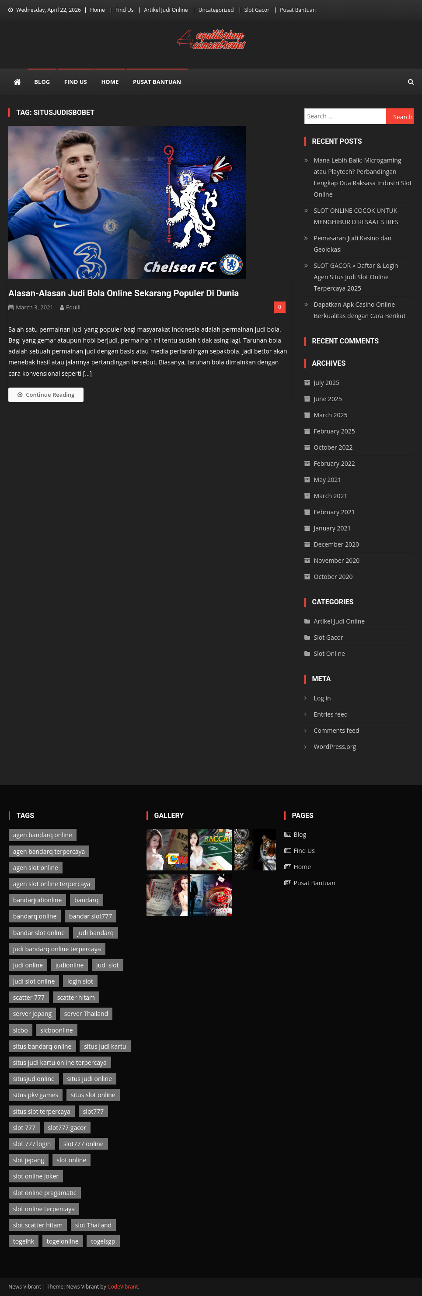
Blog (42, 82)
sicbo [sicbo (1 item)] (20, 1030)
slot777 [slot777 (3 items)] (93, 1111)
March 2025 (331, 415)
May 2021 (328, 479)
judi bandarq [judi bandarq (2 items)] (95, 933)
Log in (322, 698)
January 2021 (332, 528)
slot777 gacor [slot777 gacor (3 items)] (67, 1127)
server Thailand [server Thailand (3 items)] (86, 1013)
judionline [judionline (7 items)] (70, 965)
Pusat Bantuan (298, 10)
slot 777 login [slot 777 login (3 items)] (32, 1144)
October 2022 (333, 447)
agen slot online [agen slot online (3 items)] (35, 867)
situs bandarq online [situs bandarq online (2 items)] (42, 1046)
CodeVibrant (123, 1286)
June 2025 (328, 399)
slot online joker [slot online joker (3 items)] (36, 1176)
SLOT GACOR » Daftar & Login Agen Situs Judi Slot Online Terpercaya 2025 (356, 276)
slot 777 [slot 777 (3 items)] (24, 1127)
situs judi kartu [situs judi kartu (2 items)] (105, 1046)
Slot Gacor (257, 10)
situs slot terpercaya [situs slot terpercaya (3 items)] (41, 1111)
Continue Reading (45, 395)
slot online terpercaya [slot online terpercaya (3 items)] (44, 1209)
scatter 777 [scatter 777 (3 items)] (29, 997)
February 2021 (334, 512)
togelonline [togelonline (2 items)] (63, 1241)
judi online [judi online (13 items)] (28, 965)
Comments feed (336, 730)
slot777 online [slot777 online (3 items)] (83, 1144)
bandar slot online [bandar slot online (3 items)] (39, 933)
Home (97, 10)
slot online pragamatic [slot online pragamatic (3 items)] (45, 1193)
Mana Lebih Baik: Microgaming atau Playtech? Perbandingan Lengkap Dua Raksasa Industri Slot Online (363, 177)
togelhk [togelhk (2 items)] (23, 1241)
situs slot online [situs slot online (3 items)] (93, 1095)
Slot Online (329, 653)
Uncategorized (216, 10)
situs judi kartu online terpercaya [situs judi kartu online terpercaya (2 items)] (60, 1062)
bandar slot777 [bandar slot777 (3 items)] (90, 916)
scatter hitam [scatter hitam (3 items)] (76, 997)
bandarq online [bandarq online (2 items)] (35, 916)
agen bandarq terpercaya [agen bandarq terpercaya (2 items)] (49, 851)
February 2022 (334, 463)
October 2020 (333, 576)
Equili (73, 307)
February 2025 (334, 431)
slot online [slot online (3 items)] (72, 1160)
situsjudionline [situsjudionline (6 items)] (34, 1078)
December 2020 (336, 544)
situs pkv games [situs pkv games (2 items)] (36, 1095)
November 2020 (337, 560)
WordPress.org (335, 746)
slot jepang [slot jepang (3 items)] (28, 1160)
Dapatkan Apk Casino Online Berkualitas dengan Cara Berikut (360, 310)
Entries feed (331, 714)
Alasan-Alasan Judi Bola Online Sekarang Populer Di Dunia (123, 293)
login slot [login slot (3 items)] (80, 981)
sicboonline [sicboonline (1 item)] (56, 1030)
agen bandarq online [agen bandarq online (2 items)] (42, 835)
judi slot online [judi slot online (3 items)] (34, 981)
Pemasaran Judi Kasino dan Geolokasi (352, 243)
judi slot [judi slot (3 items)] (107, 965)
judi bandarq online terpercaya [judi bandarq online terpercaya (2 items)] (57, 949)
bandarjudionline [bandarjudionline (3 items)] (37, 900)
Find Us (124, 10)
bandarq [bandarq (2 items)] (86, 900)
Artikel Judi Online (166, 10)
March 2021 (331, 496)
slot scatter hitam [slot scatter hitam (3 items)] (38, 1225)
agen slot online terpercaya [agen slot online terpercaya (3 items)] (52, 884)
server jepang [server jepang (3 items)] (32, 1013)
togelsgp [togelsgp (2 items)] (103, 1241)
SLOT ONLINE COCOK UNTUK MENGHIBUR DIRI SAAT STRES (356, 216)
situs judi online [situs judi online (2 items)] (89, 1078)
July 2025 (327, 382)
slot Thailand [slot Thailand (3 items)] (93, 1225)
